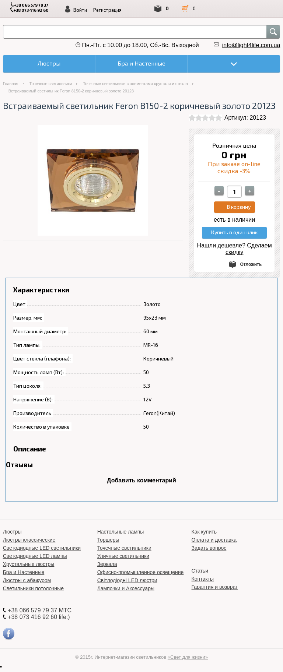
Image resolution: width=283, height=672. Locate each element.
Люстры (12, 532)
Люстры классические (29, 540)
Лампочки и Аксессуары (125, 588)
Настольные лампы (120, 532)
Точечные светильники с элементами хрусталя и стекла (135, 83)
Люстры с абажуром (27, 580)
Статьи (200, 571)
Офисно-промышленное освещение (140, 572)
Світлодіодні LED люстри (127, 580)
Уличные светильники (123, 556)
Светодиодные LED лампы (35, 556)
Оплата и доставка (214, 540)
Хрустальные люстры (29, 564)
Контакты (203, 579)
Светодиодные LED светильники (42, 548)
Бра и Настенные (24, 572)
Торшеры (108, 540)
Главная (10, 83)
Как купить (204, 532)
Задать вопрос (209, 548)
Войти (80, 10)
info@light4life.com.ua (251, 45)
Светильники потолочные (33, 588)
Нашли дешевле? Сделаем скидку (234, 248)
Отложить (251, 264)
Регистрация (107, 10)
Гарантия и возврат (215, 587)
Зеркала (107, 564)
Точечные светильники (50, 83)
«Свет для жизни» (188, 657)
